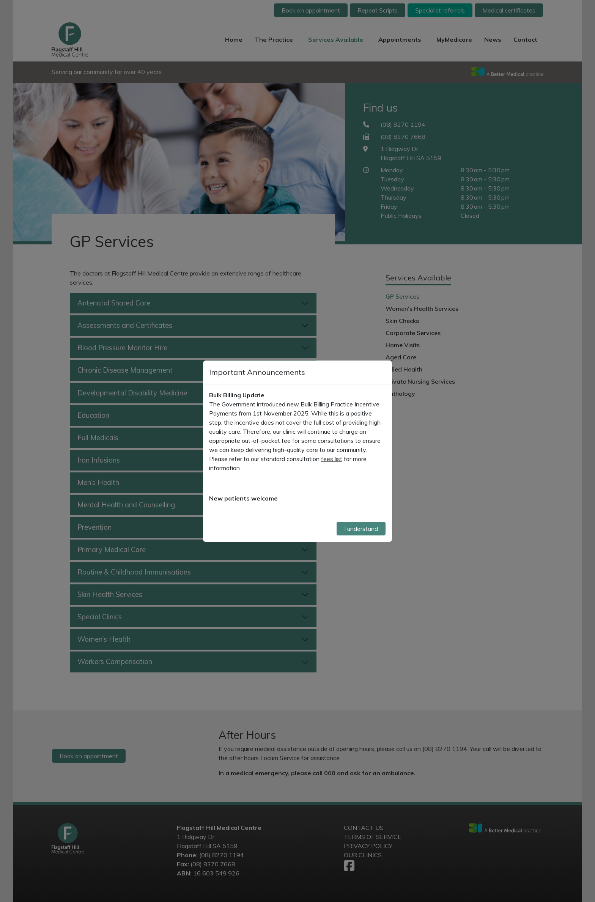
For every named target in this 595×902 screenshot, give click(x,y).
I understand (361, 528)
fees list (331, 459)
